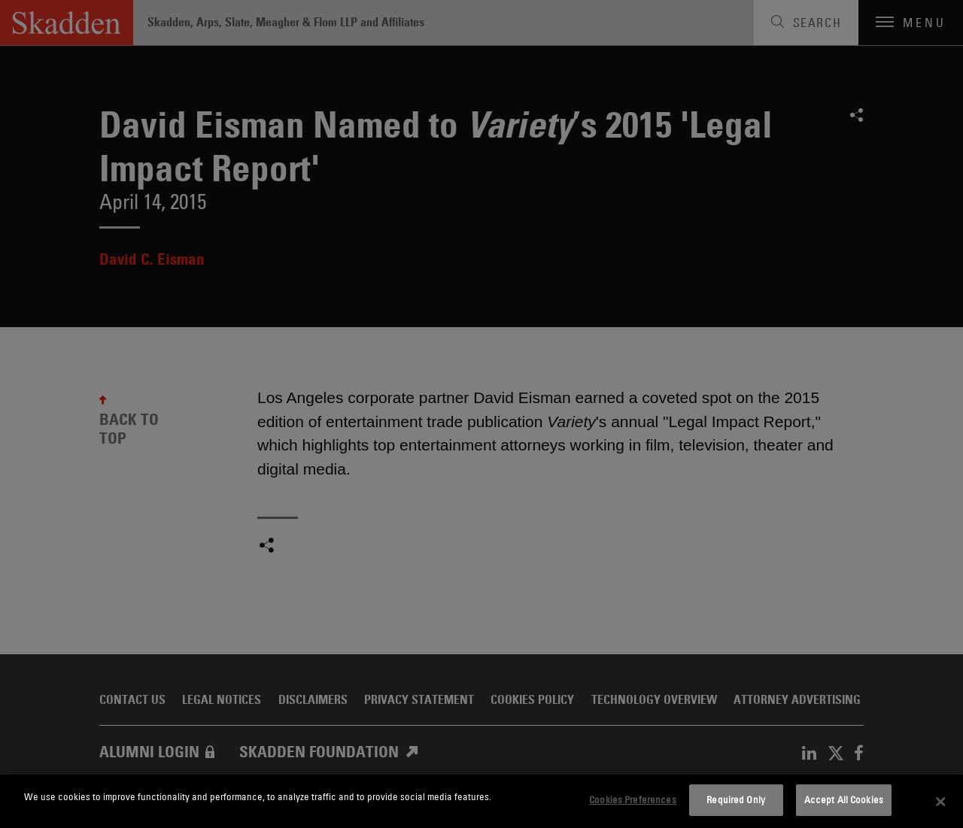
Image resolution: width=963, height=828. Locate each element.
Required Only (735, 799)
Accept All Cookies (843, 799)
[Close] (940, 801)
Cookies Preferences (632, 799)
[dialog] (481, 801)
